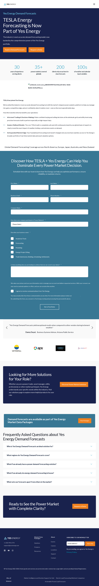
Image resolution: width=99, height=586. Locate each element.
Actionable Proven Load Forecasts (55, 581)
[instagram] (12, 550)
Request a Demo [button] (36, 50)
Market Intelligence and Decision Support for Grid (39, 578)
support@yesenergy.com (11, 545)
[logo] (12, 538)
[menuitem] (41, 538)
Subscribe (90, 543)
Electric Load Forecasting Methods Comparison (70, 578)
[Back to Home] (10, 4)
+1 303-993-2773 (9, 543)
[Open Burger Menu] (94, 4)
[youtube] (9, 550)
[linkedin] (5, 550)
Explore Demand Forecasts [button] (15, 50)
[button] (7, 327)
